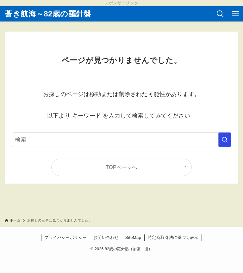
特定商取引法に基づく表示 (173, 237)
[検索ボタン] (220, 13)
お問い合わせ (106, 237)
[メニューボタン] (235, 13)
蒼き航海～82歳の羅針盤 (48, 14)
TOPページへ (121, 167)
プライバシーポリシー (65, 237)
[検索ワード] (121, 139)
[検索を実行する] (224, 139)
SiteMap (133, 237)
